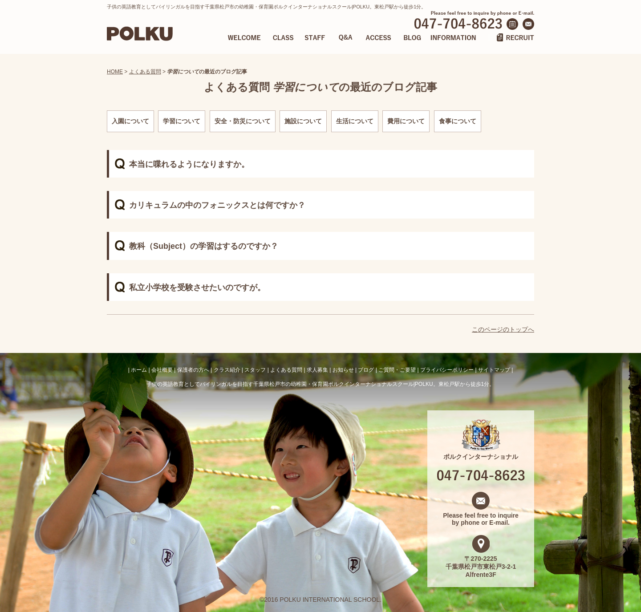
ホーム (139, 370)
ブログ (366, 370)
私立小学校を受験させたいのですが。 (197, 287)
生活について (354, 121)
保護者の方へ (193, 370)
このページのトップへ (503, 329)
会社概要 (162, 370)
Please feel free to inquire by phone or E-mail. (481, 515)
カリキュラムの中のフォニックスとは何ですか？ (217, 205)
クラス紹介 (227, 370)
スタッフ (255, 370)
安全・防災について (243, 121)
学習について (181, 121)
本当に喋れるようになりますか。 (189, 164)
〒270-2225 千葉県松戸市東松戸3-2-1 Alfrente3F (481, 563)
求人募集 (317, 370)
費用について (406, 121)
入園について (130, 121)
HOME (115, 72)
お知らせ (343, 370)
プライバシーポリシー (447, 370)
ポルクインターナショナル (480, 453)
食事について (457, 121)
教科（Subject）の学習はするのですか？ (203, 246)
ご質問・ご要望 (397, 370)
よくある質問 (145, 72)
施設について (303, 121)
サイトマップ (494, 370)
